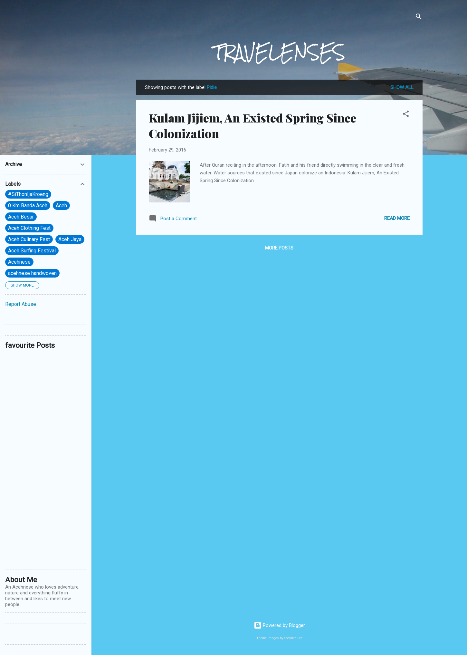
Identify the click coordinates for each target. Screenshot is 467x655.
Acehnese (19, 262)
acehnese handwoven (32, 273)
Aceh (61, 205)
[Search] (419, 17)
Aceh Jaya (69, 239)
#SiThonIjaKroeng (28, 194)
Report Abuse (20, 304)
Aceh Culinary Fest (29, 239)
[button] (406, 115)
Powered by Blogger (279, 625)
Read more (397, 218)
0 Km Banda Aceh (27, 205)
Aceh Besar (21, 217)
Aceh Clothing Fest (29, 228)
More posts (279, 247)
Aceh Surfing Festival (32, 251)
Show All (402, 87)
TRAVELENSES (279, 52)
